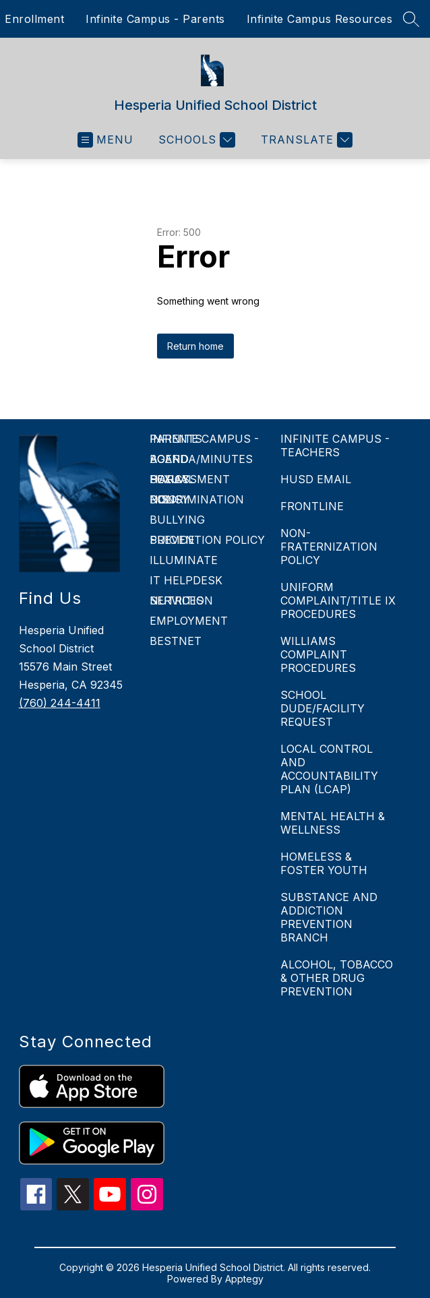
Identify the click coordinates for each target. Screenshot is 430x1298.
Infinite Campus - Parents (155, 19)
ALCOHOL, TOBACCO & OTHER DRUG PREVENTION (336, 978)
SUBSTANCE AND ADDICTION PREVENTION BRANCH (328, 917)
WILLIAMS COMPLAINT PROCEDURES (318, 654)
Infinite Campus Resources (320, 19)
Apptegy (244, 1279)
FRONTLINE (312, 506)
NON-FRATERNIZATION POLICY (328, 546)
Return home (195, 346)
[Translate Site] (304, 139)
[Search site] (411, 19)
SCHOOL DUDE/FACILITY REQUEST (322, 708)
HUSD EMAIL (315, 479)
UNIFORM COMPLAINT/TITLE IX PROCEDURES (338, 600)
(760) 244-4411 (59, 703)
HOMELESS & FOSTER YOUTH (323, 863)
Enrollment (34, 19)
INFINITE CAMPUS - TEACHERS (335, 445)
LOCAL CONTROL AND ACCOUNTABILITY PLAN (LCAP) (329, 769)
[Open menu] (105, 139)
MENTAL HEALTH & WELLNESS (332, 822)
